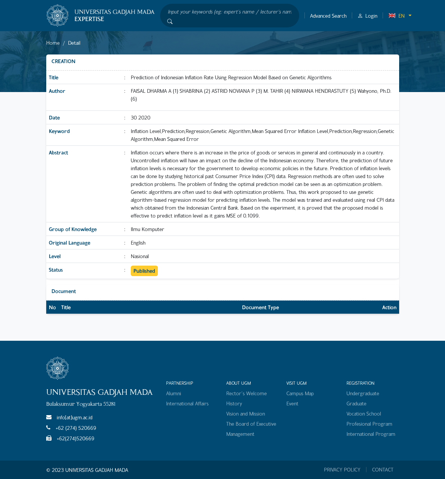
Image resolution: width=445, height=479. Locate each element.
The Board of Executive (251, 423)
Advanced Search (328, 15)
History (234, 403)
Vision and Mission (245, 413)
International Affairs (187, 403)
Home (53, 42)
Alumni (173, 393)
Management (240, 434)
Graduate (356, 403)
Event (292, 403)
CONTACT (383, 469)
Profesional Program (369, 423)
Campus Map (300, 393)
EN (396, 15)
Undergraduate (363, 393)
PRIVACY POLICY (342, 469)
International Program (371, 434)
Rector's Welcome (246, 393)
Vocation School (364, 413)
